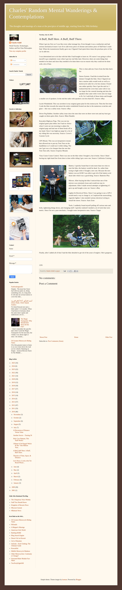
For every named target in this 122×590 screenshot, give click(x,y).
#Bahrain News (16, 511)
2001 (13, 490)
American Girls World (18, 530)
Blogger (78, 579)
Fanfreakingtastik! (17, 287)
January (16, 483)
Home (76, 337)
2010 (13, 412)
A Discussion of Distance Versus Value (21, 431)
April (15, 473)
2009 (13, 487)
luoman (64, 579)
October (16, 418)
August (16, 424)
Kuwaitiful (14, 548)
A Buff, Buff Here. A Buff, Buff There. (21, 452)
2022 (13, 373)
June (15, 467)
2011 (13, 408)
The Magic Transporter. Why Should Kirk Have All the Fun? (26, 323)
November (17, 414)
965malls (14, 524)
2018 (13, 386)
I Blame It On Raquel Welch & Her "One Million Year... (22, 445)
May (15, 470)
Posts (13, 60)
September (17, 421)
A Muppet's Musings (18, 527)
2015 (13, 395)
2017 (13, 389)
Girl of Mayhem (16, 541)
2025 (13, 363)
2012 (13, 405)
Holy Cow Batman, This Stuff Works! (21, 439)
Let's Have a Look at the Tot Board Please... (22, 462)
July (15, 427)
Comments (15, 64)
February (17, 480)
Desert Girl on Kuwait (18, 538)
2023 (13, 369)
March (16, 476)
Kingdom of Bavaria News (20, 505)
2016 (13, 392)
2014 (13, 399)
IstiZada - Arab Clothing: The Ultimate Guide (20, 545)
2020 (13, 379)
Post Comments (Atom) (55, 341)
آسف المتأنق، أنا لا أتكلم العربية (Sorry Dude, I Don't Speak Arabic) (21, 303)
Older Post (108, 337)
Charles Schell (16, 43)
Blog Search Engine (17, 535)
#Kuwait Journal (16, 508)
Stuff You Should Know (19, 502)
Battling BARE (16, 533)
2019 (13, 382)
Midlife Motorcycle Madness (20, 551)
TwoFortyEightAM (17, 563)
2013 (13, 402)
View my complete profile (17, 51)
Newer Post (43, 337)
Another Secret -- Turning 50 (22, 435)
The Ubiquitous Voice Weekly (21, 500)
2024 (13, 366)
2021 (13, 376)
